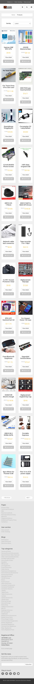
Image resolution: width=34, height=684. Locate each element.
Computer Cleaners (7, 590)
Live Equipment (5, 567)
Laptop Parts (5, 600)
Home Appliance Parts (7, 631)
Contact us (10, 2)
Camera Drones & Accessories (10, 554)
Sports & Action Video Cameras (10, 556)
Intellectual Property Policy (9, 521)
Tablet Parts (4, 593)
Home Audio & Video (7, 561)
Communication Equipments (9, 622)
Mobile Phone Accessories (8, 616)
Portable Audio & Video (8, 559)
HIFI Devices (4, 565)
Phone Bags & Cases (7, 620)
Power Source (5, 583)
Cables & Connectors (7, 608)
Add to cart (9, 61)
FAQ (2, 512)
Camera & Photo (6, 552)
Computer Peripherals (7, 588)
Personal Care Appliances (8, 627)
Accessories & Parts (7, 576)
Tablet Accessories (6, 595)
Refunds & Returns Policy (8, 516)
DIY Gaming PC (5, 613)
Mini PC (3, 609)
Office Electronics (6, 584)
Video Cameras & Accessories (9, 558)
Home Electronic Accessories (9, 574)
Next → (29, 497)
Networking (4, 606)
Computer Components (8, 586)
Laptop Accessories (7, 599)
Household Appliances (7, 625)
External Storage (6, 602)
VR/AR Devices (5, 579)
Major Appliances (6, 629)
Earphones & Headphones (8, 572)
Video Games (5, 570)
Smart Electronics (6, 568)
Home (13, 15)
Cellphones (4, 615)
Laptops (3, 597)
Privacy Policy (5, 508)
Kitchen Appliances (6, 624)
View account (27, 2)
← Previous (6, 497)
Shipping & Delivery (6, 519)
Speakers (4, 563)
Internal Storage (6, 604)
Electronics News (6, 544)
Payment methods (6, 514)
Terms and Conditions (7, 510)
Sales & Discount (6, 542)
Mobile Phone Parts (7, 618)
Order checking (18, 2)
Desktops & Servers (7, 611)
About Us (4, 517)
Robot (3, 581)
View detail (8, 57)
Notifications (5, 541)
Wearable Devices (6, 577)
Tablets (3, 592)
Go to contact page (6, 650)
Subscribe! (28, 665)
